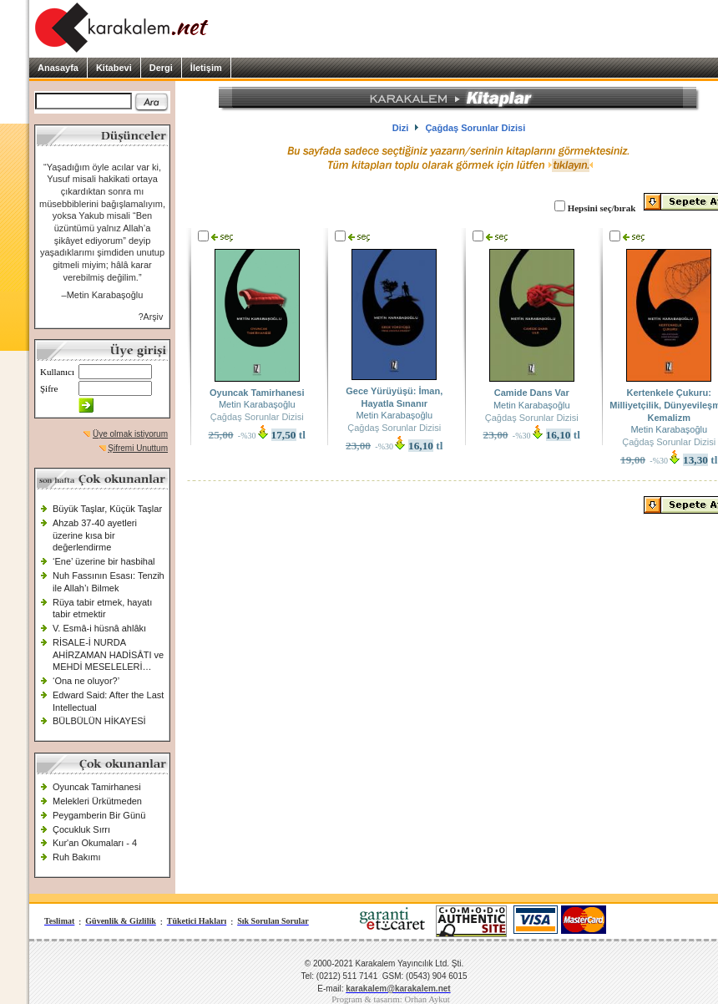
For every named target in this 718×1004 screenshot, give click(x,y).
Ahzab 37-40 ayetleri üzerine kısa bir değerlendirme (95, 535)
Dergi (161, 68)
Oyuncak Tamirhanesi (97, 787)
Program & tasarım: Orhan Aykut (390, 999)
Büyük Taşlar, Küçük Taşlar (107, 509)
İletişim (206, 68)
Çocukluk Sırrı (81, 829)
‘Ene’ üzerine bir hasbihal (104, 561)
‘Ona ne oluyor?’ (86, 681)
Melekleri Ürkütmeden (97, 801)
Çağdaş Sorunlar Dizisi (257, 417)
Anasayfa (58, 68)
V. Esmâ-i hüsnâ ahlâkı (99, 628)
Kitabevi (114, 68)
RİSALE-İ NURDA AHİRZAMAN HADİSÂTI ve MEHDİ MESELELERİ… (108, 654)
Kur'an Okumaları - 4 (95, 843)
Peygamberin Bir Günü (99, 815)
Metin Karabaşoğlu (257, 404)
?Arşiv (151, 317)
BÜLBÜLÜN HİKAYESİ (99, 721)
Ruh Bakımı (76, 857)
